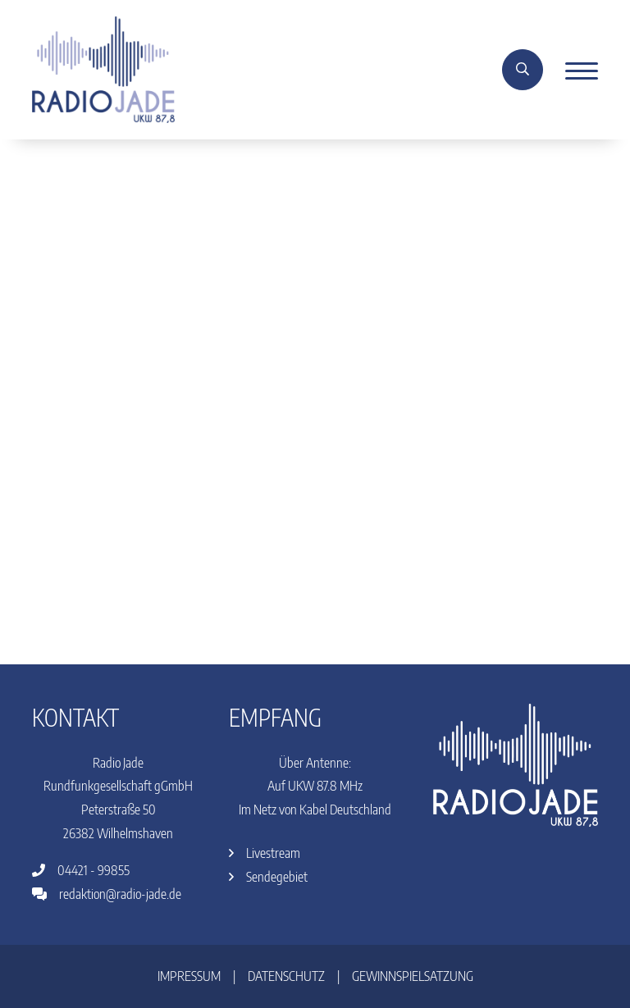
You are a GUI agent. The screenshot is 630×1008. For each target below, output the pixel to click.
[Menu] (575, 69)
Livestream (264, 853)
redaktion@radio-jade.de (106, 894)
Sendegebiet (268, 877)
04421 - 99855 (81, 870)
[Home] (103, 68)
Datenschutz (286, 976)
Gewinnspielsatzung (412, 976)
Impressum (189, 976)
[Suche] (522, 69)
